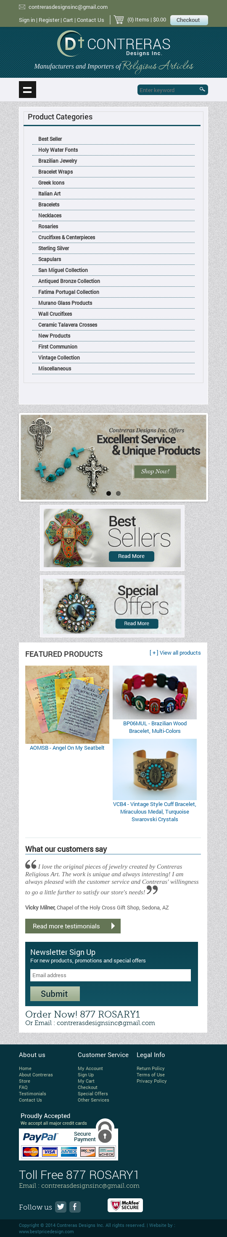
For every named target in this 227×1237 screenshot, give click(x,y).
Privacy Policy (152, 1081)
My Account (90, 1068)
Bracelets (48, 204)
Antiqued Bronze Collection (69, 281)
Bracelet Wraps (55, 171)
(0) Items (138, 19)
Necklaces (49, 215)
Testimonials (32, 1093)
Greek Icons (51, 182)
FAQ (23, 1087)
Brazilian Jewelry (57, 160)
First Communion (57, 346)
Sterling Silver (53, 248)
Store (24, 1081)
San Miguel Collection (63, 270)
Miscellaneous (54, 368)
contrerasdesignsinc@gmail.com (68, 7)
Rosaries (48, 226)
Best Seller (50, 138)
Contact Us (90, 20)
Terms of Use (151, 1074)
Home (25, 1068)
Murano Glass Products (65, 302)
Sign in (27, 20)
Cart (68, 20)
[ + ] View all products (175, 652)
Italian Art (49, 193)
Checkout (88, 1087)
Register (49, 20)
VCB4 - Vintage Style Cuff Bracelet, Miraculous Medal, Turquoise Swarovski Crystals (154, 811)
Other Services (93, 1100)
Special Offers (93, 1093)
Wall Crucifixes (55, 313)
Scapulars (49, 259)
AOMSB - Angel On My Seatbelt (67, 747)
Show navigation (27, 89)
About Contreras (36, 1074)
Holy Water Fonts (58, 149)
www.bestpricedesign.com (46, 1231)
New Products (54, 335)
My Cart (86, 1081)
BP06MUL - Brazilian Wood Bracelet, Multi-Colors (155, 727)
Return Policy (151, 1068)
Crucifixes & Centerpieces (66, 237)
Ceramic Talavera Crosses (67, 324)
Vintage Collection (59, 357)
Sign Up (86, 1074)
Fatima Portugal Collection (68, 291)
